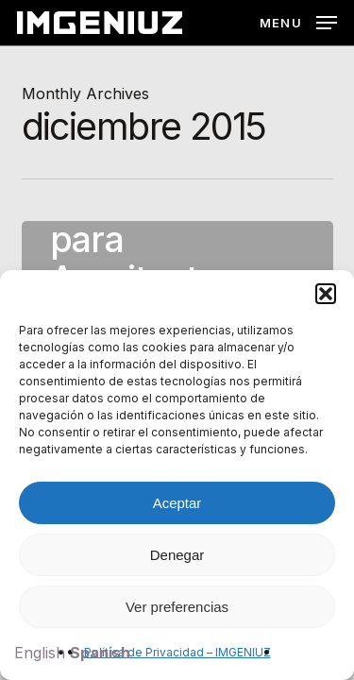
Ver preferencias (177, 607)
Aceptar (177, 503)
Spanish (100, 652)
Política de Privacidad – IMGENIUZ (177, 652)
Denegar (177, 555)
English (39, 652)
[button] (325, 293)
